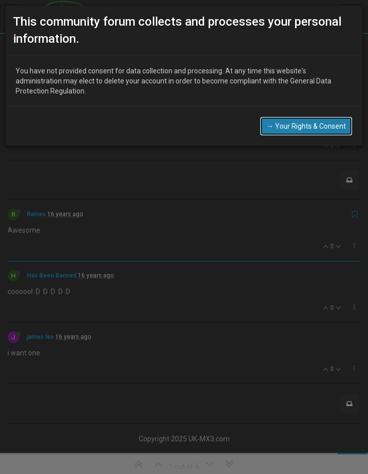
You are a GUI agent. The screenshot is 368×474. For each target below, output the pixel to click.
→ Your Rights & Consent (306, 126)
